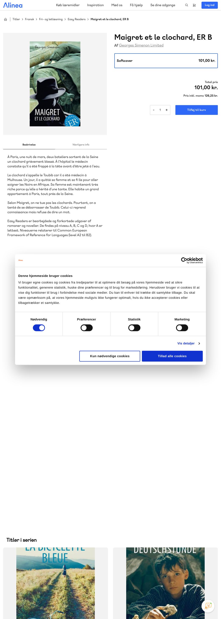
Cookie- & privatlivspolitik (149, 607)
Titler (16, 19)
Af (116, 45)
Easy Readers (76, 19)
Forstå (61, 500)
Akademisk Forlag (31, 495)
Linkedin (208, 587)
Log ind (209, 5)
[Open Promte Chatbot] (208, 606)
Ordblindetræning (37, 500)
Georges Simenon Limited (141, 45)
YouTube (198, 587)
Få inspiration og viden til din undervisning (154, 495)
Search (186, 5)
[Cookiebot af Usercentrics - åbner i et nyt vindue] (184, 260)
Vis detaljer (186, 343)
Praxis (50, 495)
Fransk (29, 19)
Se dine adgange (162, 5)
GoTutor (63, 495)
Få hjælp (136, 5)
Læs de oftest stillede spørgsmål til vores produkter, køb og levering (50, 570)
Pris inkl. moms (193, 95)
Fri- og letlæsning (51, 19)
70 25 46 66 (141, 463)
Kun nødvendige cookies (110, 356)
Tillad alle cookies (172, 356)
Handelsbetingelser (179, 607)
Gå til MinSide (134, 523)
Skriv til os (140, 472)
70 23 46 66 (29, 536)
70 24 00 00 (141, 562)
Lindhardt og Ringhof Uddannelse (55, 490)
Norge (16, 500)
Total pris (211, 82)
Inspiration (95, 5)
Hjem (5, 19)
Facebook (187, 587)
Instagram (177, 587)
